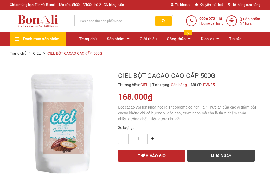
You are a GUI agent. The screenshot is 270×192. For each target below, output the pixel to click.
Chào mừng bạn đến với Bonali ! (33, 5)
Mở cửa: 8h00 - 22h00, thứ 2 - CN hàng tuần (91, 5)
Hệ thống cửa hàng (244, 5)
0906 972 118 (210, 19)
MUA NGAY (221, 155)
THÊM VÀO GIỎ (152, 155)
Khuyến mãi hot (209, 5)
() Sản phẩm (250, 21)
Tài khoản (180, 5)
